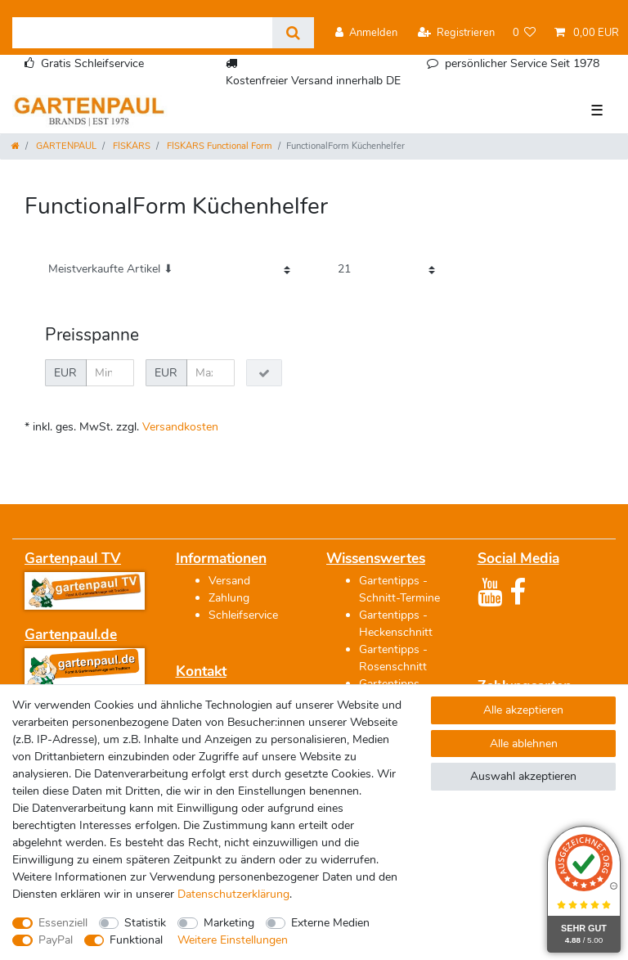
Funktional (136, 940)
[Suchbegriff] (142, 32)
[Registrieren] (456, 33)
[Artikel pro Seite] (386, 270)
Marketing (229, 923)
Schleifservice (243, 615)
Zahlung (229, 598)
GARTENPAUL (65, 146)
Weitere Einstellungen (232, 940)
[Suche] (293, 32)
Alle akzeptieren (523, 710)
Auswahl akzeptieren (523, 776)
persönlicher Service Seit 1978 (522, 63)
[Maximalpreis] (210, 373)
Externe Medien (330, 923)
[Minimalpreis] (110, 373)
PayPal (55, 940)
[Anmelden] (366, 33)
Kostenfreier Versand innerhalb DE (313, 80)
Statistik (145, 923)
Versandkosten (180, 427)
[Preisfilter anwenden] (264, 373)
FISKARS (130, 146)
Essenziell (62, 923)
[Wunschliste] (524, 33)
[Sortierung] (169, 270)
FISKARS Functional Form (218, 146)
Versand (229, 580)
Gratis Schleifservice (92, 63)
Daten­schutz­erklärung (233, 894)
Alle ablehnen (524, 743)
